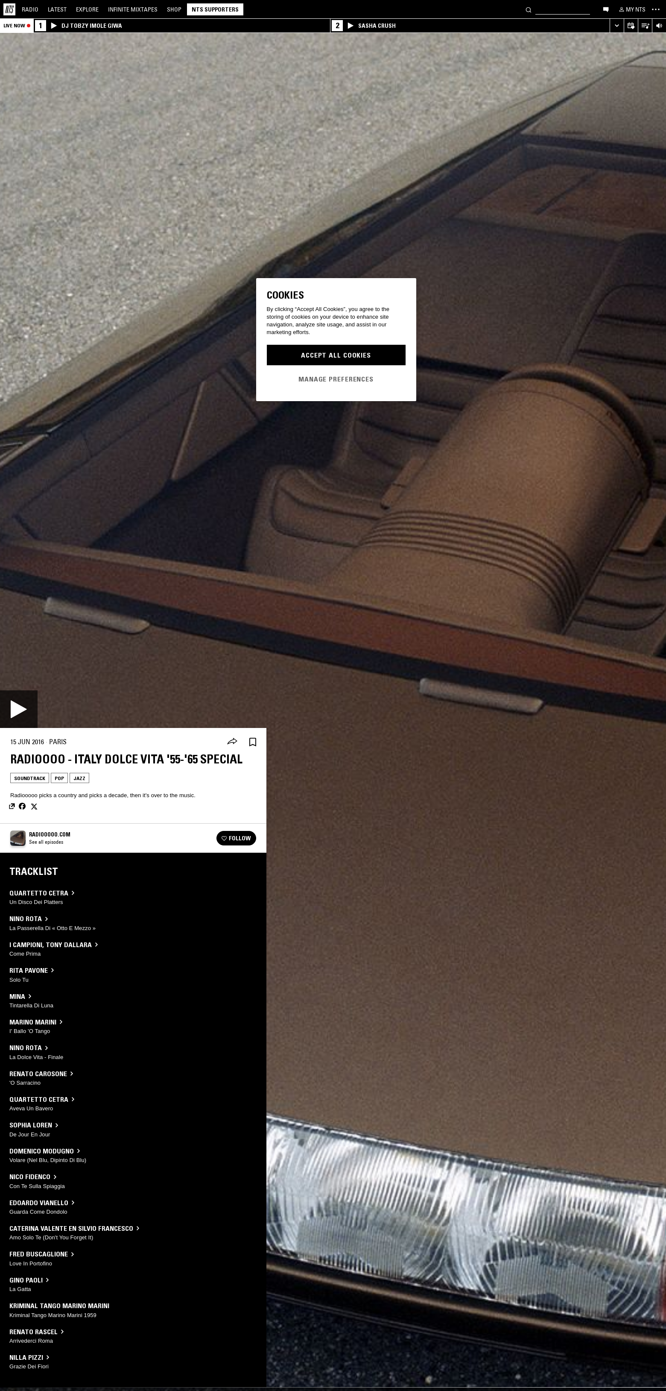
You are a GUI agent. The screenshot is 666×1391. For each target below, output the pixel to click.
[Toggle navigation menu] (656, 9)
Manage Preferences (336, 379)
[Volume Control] (659, 26)
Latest (57, 9)
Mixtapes (133, 9)
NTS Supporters (215, 9)
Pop (59, 778)
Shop (174, 9)
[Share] (232, 742)
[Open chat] (606, 9)
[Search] (528, 9)
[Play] (19, 709)
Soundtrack (29, 778)
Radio (30, 9)
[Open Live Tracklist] (645, 26)
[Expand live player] (617, 26)
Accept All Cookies (336, 355)
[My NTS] (631, 9)
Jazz (79, 778)
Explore (87, 9)
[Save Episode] (252, 741)
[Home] (9, 9)
